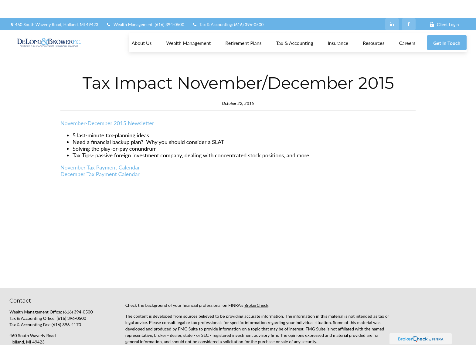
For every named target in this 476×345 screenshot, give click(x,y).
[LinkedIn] (392, 6)
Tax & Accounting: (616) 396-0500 (228, 6)
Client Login (444, 6)
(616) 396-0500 (71, 290)
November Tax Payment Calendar (100, 140)
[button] (141, 24)
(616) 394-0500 (78, 284)
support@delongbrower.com (35, 324)
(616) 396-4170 (66, 297)
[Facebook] (409, 6)
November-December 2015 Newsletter (107, 95)
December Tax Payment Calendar (100, 146)
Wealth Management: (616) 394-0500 (145, 6)
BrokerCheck (256, 277)
